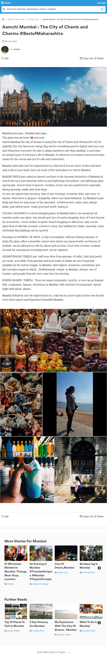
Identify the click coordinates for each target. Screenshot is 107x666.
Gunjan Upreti (64, 634)
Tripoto (10, 584)
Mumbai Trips (33, 19)
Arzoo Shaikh (13, 631)
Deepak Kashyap (40, 584)
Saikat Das (63, 572)
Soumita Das (89, 572)
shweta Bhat (38, 631)
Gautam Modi (89, 631)
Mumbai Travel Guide (16, 19)
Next (99, 568)
